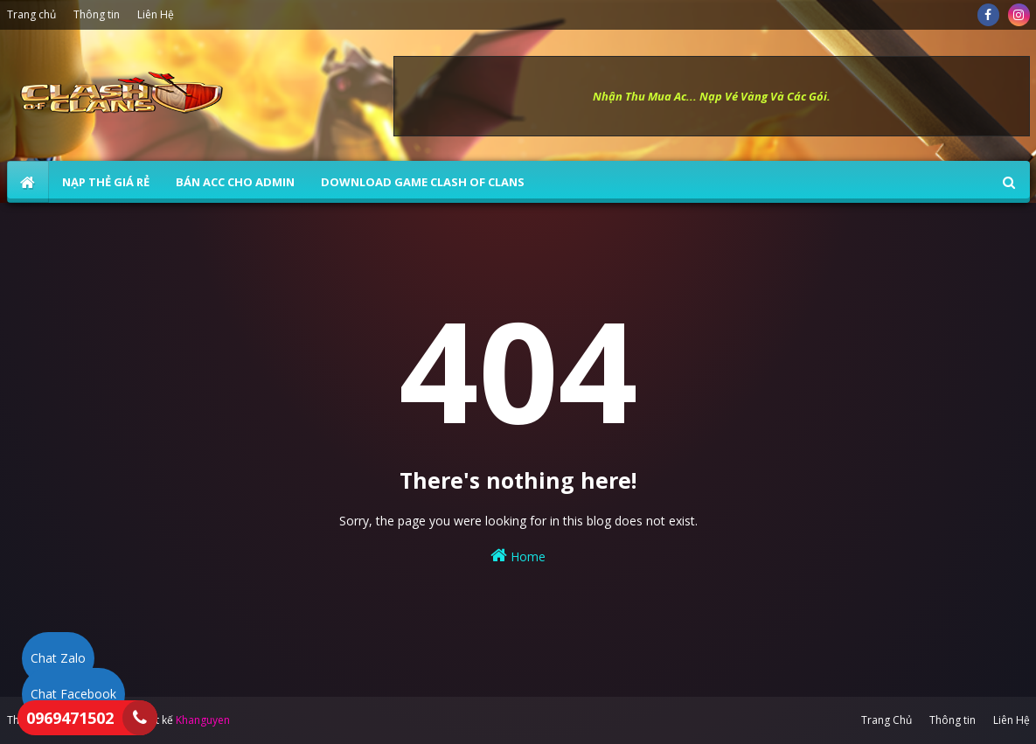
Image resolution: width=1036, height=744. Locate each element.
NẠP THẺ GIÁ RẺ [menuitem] (105, 182)
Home (518, 555)
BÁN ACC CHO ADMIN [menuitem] (235, 182)
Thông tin (96, 14)
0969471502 (70, 717)
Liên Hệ (155, 14)
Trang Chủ (886, 720)
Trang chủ (31, 14)
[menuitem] (28, 182)
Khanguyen (203, 720)
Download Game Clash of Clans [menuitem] (423, 182)
